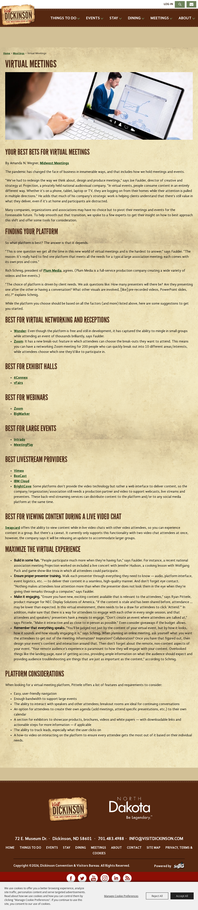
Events (93, 18)
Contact (134, 848)
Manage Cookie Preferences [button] (121, 896)
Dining (134, 18)
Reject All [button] (157, 896)
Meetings (160, 18)
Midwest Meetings (54, 163)
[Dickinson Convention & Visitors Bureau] (19, 15)
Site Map (153, 848)
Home (6, 53)
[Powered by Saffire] (179, 866)
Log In (168, 4)
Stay (114, 18)
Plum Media (52, 271)
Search (180, 4)
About (184, 18)
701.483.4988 (111, 839)
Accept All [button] (182, 896)
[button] (99, 106)
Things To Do (63, 18)
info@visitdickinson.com (156, 839)
